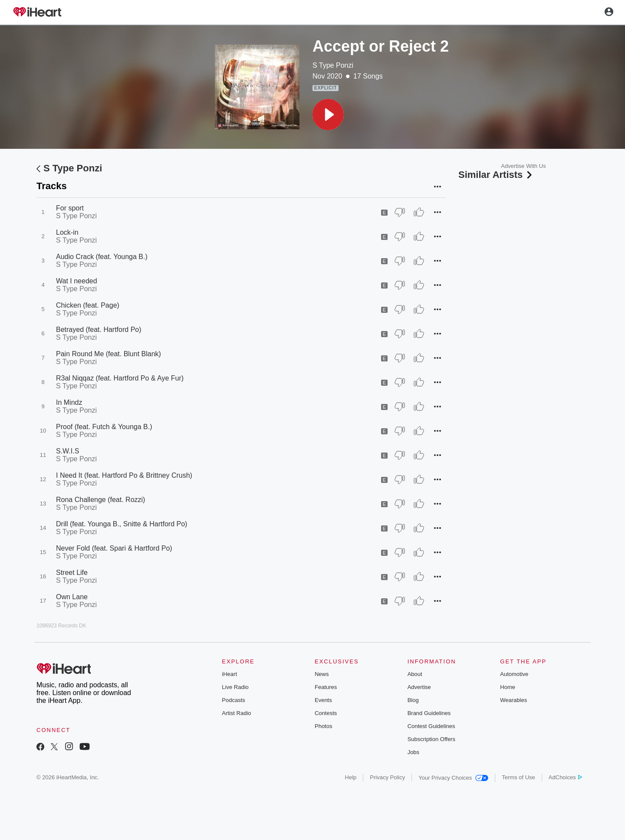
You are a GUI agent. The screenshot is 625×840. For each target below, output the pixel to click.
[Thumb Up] (419, 212)
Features (326, 687)
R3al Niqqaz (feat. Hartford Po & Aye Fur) (120, 378)
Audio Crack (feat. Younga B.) (102, 256)
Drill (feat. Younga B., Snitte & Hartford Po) (121, 524)
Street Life (72, 572)
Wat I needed (76, 281)
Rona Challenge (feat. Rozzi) (100, 499)
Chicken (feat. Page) (87, 305)
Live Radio (235, 687)
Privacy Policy (387, 777)
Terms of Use (518, 777)
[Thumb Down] (400, 212)
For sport (70, 208)
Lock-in (67, 232)
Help (351, 777)
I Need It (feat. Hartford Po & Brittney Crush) (124, 475)
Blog (413, 700)
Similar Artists (496, 174)
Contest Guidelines (431, 726)
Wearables (513, 700)
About (415, 674)
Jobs (413, 752)
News (322, 674)
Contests (326, 713)
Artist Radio (236, 713)
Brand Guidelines (429, 713)
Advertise (419, 687)
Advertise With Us (523, 166)
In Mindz (69, 402)
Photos (323, 726)
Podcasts (233, 700)
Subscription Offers (431, 739)
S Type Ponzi (332, 65)
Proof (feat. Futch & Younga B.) (104, 426)
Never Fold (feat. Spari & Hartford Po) (114, 548)
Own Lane (72, 596)
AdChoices (565, 777)
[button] (328, 114)
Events (323, 700)
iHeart (229, 674)
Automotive (514, 674)
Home (507, 687)
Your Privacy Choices (453, 777)
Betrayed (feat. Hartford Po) (98, 329)
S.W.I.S (67, 451)
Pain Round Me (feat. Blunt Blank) (108, 354)
